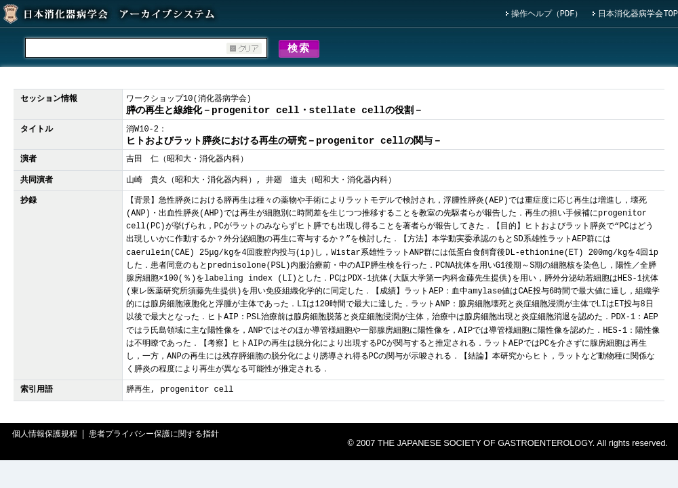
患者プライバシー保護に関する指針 (154, 437)
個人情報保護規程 (44, 437)
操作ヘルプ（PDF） (547, 14)
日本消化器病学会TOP (638, 14)
